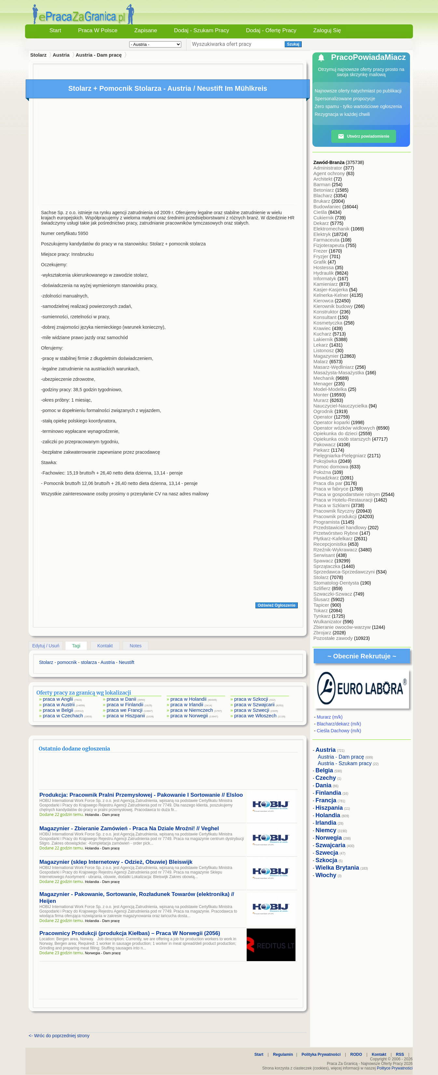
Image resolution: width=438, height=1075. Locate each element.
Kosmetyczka (328, 322)
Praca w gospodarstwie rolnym (347, 494)
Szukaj (293, 44)
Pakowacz (325, 444)
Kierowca (324, 300)
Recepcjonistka (330, 544)
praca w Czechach (63, 715)
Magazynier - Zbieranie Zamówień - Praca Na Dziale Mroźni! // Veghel (129, 828)
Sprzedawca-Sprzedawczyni (344, 571)
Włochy (326, 875)
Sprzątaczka (327, 566)
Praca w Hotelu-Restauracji (343, 500)
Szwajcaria (331, 845)
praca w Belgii (58, 710)
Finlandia (328, 793)
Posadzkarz (326, 477)
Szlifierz (322, 588)
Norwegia (329, 837)
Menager (323, 383)
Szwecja (327, 852)
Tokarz (321, 610)
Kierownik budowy (333, 306)
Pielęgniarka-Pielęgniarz (340, 455)
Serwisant (324, 555)
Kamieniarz (326, 284)
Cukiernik (324, 217)
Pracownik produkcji (335, 516)
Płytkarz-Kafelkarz (333, 538)
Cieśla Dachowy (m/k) (339, 730)
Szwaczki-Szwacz (333, 594)
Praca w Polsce (97, 30)
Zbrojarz (323, 632)
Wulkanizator (328, 621)
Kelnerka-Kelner (331, 295)
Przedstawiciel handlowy (340, 527)
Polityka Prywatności (321, 1054)
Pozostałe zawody (333, 638)
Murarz (321, 400)
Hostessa (324, 267)
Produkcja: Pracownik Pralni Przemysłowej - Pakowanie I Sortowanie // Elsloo (141, 795)
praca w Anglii (58, 699)
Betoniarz (324, 190)
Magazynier (326, 356)
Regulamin (283, 1054)
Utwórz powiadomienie (363, 136)
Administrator (328, 168)
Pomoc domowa (331, 466)
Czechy (326, 778)
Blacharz (323, 195)
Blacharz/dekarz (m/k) (339, 723)
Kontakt (105, 645)
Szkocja (326, 860)
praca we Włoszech (255, 715)
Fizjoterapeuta (329, 245)
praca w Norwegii (189, 715)
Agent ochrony (329, 173)
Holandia (328, 815)
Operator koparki (332, 422)
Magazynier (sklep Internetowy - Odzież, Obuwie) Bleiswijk (115, 862)
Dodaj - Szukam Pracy (201, 30)
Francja (326, 800)
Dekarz (321, 223)
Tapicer (322, 605)
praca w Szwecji (251, 710)
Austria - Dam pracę (98, 55)
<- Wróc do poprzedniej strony (59, 1035)
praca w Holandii (189, 699)
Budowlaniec (327, 206)
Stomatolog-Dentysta (336, 583)
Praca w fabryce (331, 488)
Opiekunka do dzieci (336, 433)
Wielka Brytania (337, 867)
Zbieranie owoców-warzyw (342, 627)
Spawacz (324, 560)
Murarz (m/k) (330, 717)
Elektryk (322, 234)
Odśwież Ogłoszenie (276, 605)
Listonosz (324, 350)
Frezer (321, 251)
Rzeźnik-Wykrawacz (336, 549)
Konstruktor (326, 311)
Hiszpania (329, 808)
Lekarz (321, 345)
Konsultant (325, 317)
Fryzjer (321, 256)
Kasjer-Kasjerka (331, 289)
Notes (136, 645)
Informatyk (325, 278)
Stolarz (321, 577)
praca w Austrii (59, 704)
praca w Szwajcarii (254, 704)
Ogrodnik (324, 411)
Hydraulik (324, 273)
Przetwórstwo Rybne (336, 533)
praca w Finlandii (125, 704)
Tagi (76, 645)
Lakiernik (323, 339)
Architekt (323, 179)
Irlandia (326, 823)
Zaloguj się (327, 30)
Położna (322, 472)
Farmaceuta (327, 239)
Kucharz (323, 334)
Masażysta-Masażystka (339, 372)
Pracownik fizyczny (334, 511)
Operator (323, 417)
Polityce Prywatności (395, 1068)
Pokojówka (325, 461)
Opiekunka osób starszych (342, 439)
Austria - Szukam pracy (345, 763)
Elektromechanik (332, 228)
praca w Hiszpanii (126, 715)
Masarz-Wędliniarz (334, 367)
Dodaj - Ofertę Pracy (271, 30)
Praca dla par (328, 483)
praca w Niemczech (192, 710)
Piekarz (322, 450)
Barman (322, 184)
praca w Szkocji (251, 699)
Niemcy (326, 830)
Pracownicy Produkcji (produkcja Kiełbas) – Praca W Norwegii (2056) (129, 933)
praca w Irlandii (187, 704)
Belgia (324, 770)
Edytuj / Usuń (45, 645)
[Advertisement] (168, 152)
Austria (61, 55)
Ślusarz (322, 599)
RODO (356, 1054)
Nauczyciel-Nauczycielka (341, 405)
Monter (321, 394)
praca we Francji (125, 710)
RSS (400, 1054)
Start (55, 30)
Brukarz (322, 201)
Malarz (321, 361)
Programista (327, 522)
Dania (324, 785)
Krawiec (322, 328)
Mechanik (324, 378)
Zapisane (145, 30)
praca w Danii (121, 699)
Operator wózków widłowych (344, 428)
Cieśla (320, 212)
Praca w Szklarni (332, 505)
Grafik (320, 262)
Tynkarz (322, 616)
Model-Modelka (330, 389)
